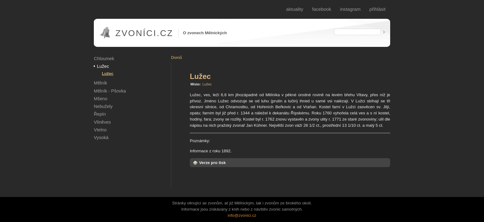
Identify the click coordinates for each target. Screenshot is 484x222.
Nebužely (103, 106)
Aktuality (294, 9)
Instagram (350, 9)
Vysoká (101, 137)
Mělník (100, 82)
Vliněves (102, 122)
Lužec (103, 66)
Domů (176, 57)
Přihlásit (377, 9)
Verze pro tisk (209, 162)
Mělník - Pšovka (110, 90)
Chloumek (104, 58)
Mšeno (100, 98)
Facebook (321, 9)
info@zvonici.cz (242, 215)
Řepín (100, 114)
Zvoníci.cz (144, 33)
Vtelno (100, 129)
